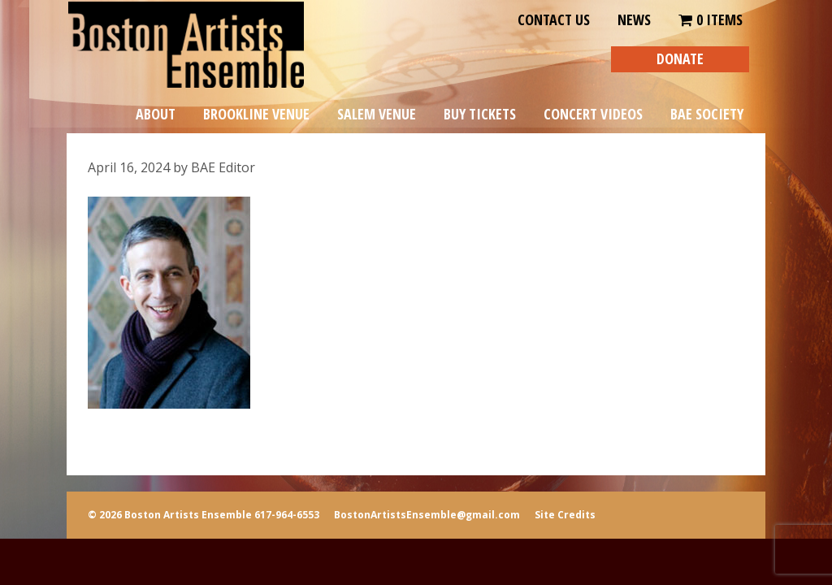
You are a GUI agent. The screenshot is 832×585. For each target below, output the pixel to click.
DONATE (680, 58)
